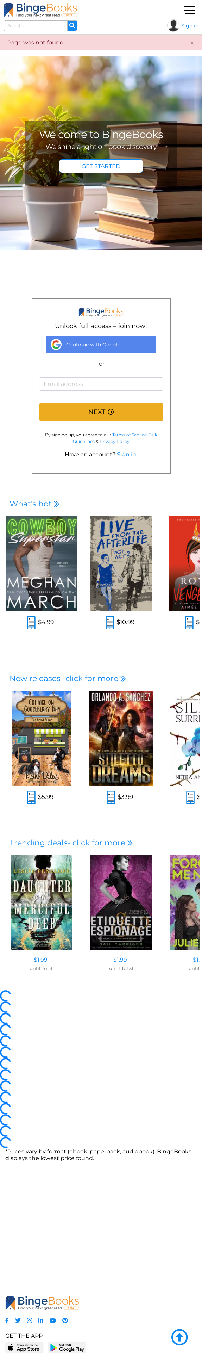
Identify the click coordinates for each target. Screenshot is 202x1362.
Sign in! (127, 454)
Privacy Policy (115, 441)
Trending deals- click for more (71, 843)
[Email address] (101, 384)
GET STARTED (101, 166)
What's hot (34, 504)
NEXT (101, 412)
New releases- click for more (68, 678)
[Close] (192, 43)
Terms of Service (129, 434)
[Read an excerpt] (31, 623)
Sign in (189, 26)
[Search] (72, 26)
